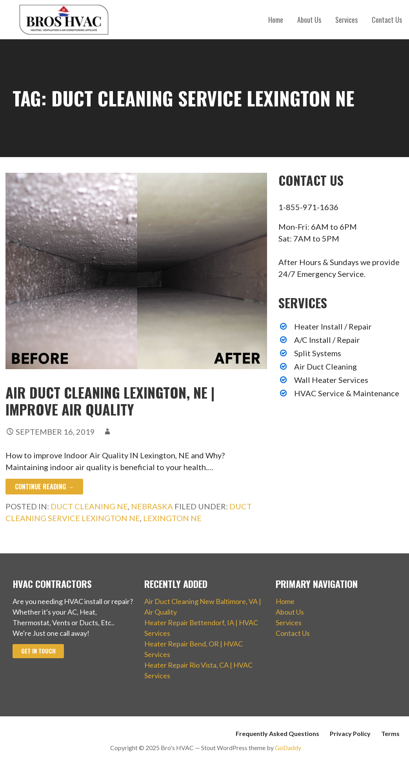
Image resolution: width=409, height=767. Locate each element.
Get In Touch (38, 651)
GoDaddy (288, 747)
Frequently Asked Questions (277, 733)
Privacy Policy (350, 733)
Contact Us (387, 20)
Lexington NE (172, 518)
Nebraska (152, 506)
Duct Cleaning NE (89, 506)
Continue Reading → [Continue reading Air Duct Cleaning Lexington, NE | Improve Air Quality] (44, 486)
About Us (309, 20)
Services (346, 20)
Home (275, 20)
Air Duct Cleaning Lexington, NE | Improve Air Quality (109, 400)
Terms (390, 733)
